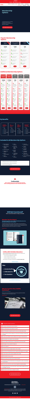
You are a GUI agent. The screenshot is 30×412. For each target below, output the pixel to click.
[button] (22, 4)
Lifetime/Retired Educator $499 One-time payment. (9, 163)
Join (5, 66)
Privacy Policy (24, 385)
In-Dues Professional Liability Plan (7, 165)
